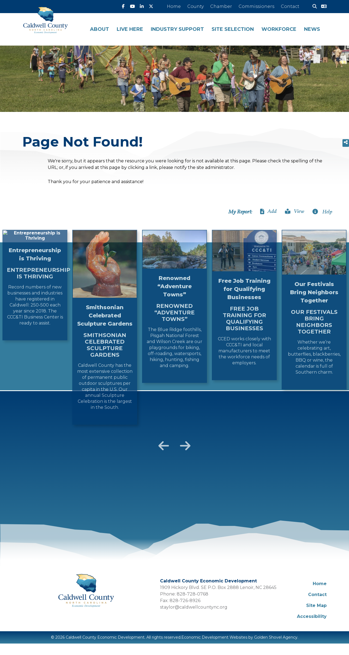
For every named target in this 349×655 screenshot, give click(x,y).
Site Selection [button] (233, 29)
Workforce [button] (278, 29)
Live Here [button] (130, 29)
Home (174, 6)
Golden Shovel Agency (275, 637)
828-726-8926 (185, 600)
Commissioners (256, 6)
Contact (290, 6)
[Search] (312, 6)
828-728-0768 (192, 594)
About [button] (99, 29)
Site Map (316, 605)
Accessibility (312, 616)
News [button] (312, 29)
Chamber (221, 6)
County (195, 6)
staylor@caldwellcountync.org (193, 607)
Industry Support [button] (177, 29)
